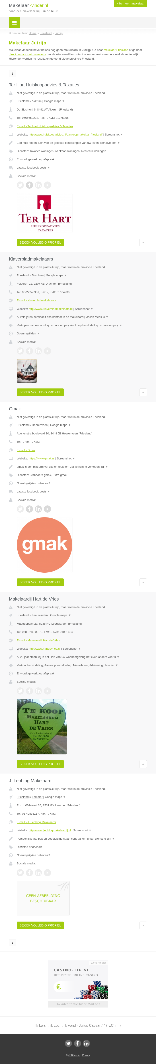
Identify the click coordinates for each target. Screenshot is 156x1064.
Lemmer (37, 797)
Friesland (23, 101)
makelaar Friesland (116, 50)
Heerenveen (40, 425)
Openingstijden (28, 333)
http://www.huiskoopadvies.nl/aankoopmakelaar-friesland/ (66, 134)
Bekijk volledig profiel (40, 242)
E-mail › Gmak (26, 450)
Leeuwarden (40, 615)
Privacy (86, 1055)
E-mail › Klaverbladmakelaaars (36, 300)
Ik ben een (130, 3)
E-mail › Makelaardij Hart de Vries (38, 640)
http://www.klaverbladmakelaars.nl (51, 309)
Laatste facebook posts (33, 167)
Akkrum (36, 101)
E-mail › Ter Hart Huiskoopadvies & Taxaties (45, 126)
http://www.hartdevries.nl (44, 648)
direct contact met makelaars (27, 54)
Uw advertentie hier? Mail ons (78, 1004)
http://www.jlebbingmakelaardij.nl (50, 830)
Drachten (38, 275)
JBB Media (74, 1055)
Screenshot (114, 134)
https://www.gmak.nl (42, 458)
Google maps (54, 101)
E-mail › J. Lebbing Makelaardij (36, 822)
